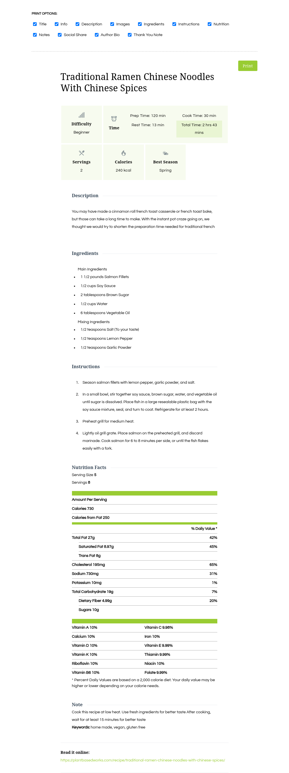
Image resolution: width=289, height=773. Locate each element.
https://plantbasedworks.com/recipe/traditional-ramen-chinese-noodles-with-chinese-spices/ (143, 760)
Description (92, 24)
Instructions (189, 24)
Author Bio (110, 35)
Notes (44, 35)
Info (64, 24)
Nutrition (221, 24)
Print (248, 65)
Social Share (75, 35)
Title (43, 24)
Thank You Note (148, 35)
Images (123, 24)
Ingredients (154, 24)
